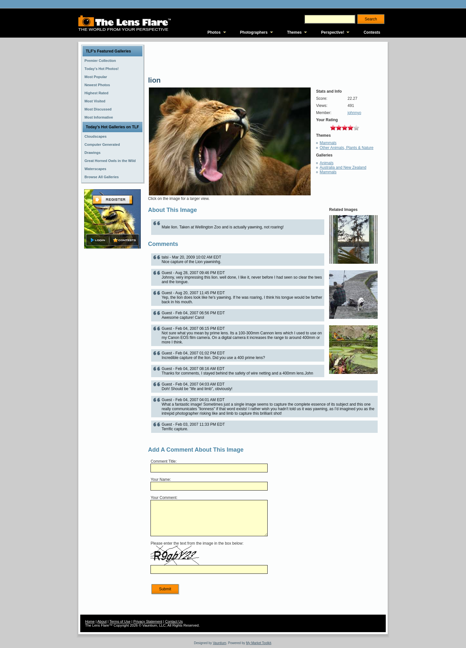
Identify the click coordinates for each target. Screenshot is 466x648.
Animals (327, 163)
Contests (372, 32)
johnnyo (354, 112)
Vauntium (220, 643)
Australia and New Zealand (343, 167)
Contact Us (174, 621)
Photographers (254, 32)
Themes (294, 32)
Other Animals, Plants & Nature (346, 147)
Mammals (328, 143)
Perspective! (332, 32)
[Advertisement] (113, 352)
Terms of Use (119, 621)
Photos (214, 32)
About (102, 621)
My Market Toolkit (258, 643)
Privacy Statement (147, 621)
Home (89, 621)
